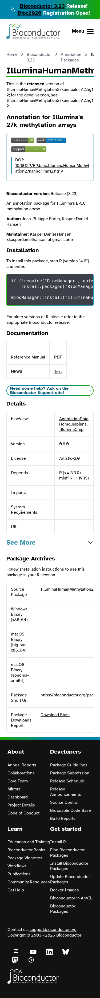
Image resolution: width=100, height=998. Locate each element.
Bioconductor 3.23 (42, 6)
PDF (58, 357)
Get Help (15, 890)
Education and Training (28, 842)
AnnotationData (73, 419)
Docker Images (64, 890)
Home (12, 54)
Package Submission (69, 773)
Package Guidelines (68, 765)
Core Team (17, 781)
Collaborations (21, 773)
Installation (30, 569)
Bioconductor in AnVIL (71, 898)
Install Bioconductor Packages (69, 866)
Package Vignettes (24, 858)
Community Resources (28, 882)
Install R (58, 842)
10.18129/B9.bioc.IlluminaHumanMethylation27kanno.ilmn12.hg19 (52, 168)
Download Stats (55, 715)
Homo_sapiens (73, 424)
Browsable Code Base (70, 810)
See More (20, 542)
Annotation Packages (71, 57)
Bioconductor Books (26, 850)
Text (58, 371)
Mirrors (14, 789)
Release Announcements (65, 791)
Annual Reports (21, 765)
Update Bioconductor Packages (70, 879)
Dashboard (17, 797)
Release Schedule (67, 781)
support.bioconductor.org (53, 929)
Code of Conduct (23, 813)
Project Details (21, 805)
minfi (64, 478)
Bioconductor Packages (62, 908)
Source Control (64, 802)
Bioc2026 (30, 13)
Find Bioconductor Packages (67, 852)
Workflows (16, 866)
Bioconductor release (49, 322)
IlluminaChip (71, 429)
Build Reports (62, 818)
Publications (19, 874)
